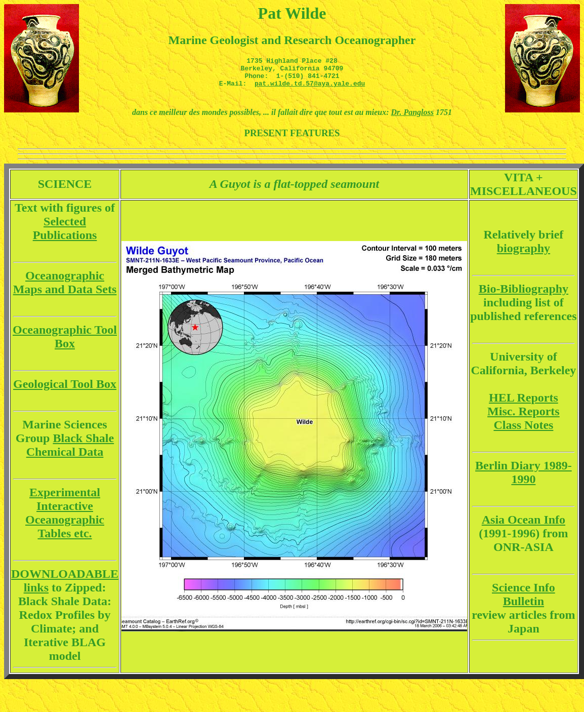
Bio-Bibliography (523, 294)
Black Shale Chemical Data (70, 451)
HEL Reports (523, 403)
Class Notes (523, 431)
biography (523, 254)
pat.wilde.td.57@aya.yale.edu (310, 89)
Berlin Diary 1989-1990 (523, 478)
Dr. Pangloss (412, 118)
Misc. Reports (523, 417)
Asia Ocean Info (523, 525)
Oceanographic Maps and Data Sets (65, 288)
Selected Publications (65, 234)
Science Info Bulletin (523, 600)
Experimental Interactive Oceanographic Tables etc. (64, 519)
